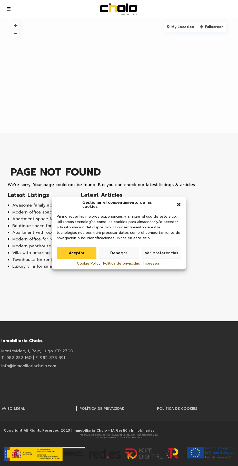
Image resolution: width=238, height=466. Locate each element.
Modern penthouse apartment (43, 246)
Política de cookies (177, 408)
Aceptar (77, 253)
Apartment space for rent (38, 219)
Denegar (118, 253)
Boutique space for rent (37, 226)
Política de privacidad (121, 263)
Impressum (152, 263)
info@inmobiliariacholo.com (201, 5)
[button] (178, 204)
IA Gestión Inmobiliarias (132, 430)
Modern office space (33, 212)
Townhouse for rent (32, 260)
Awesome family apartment (40, 205)
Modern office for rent (35, 239)
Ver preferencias (161, 253)
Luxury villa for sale (32, 266)
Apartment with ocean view (41, 232)
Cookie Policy (89, 263)
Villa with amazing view (36, 253)
